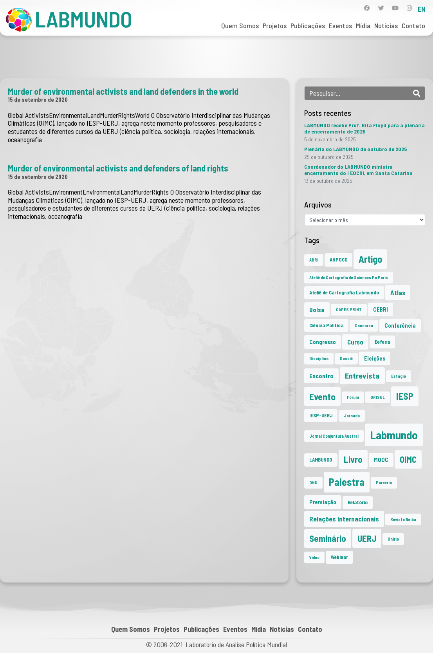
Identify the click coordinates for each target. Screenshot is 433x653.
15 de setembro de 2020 (38, 99)
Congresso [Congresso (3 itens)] (322, 342)
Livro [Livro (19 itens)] (353, 459)
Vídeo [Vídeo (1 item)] (314, 557)
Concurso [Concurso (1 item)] (364, 325)
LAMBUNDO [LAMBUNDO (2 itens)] (320, 459)
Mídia (363, 25)
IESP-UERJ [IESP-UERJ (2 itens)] (320, 415)
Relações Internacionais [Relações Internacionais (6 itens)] (344, 518)
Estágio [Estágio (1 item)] (398, 376)
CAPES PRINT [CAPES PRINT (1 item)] (349, 309)
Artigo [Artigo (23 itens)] (370, 259)
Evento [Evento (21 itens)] (322, 396)
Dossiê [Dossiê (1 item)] (346, 358)
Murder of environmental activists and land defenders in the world (123, 91)
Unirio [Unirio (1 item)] (393, 538)
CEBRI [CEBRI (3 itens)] (380, 309)
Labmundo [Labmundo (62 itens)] (394, 435)
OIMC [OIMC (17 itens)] (408, 459)
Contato (413, 25)
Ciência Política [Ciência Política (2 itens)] (326, 325)
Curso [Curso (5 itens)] (355, 342)
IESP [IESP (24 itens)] (404, 396)
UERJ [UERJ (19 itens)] (366, 538)
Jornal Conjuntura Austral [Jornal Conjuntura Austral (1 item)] (334, 435)
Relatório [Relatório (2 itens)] (358, 502)
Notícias (386, 25)
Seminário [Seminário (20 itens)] (327, 538)
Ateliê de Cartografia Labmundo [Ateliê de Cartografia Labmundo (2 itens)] (344, 292)
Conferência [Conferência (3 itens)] (400, 325)
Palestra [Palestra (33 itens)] (346, 482)
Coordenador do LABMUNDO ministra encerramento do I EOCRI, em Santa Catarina (358, 169)
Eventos (340, 25)
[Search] (416, 93)
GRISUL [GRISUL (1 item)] (377, 397)
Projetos (275, 25)
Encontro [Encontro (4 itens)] (321, 375)
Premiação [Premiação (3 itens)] (322, 502)
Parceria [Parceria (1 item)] (384, 482)
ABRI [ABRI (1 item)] (313, 259)
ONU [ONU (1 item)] (313, 482)
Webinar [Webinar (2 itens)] (339, 557)
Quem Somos (240, 25)
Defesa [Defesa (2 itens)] (382, 342)
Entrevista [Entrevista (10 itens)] (362, 375)
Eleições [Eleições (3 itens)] (374, 358)
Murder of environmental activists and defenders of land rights (118, 168)
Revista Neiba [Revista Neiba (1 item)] (403, 519)
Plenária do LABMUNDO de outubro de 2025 (355, 149)
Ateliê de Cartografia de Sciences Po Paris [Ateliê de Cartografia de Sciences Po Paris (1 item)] (348, 277)
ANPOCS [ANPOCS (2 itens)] (338, 259)
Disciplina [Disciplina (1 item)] (318, 358)
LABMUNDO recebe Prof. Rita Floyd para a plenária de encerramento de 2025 (364, 128)
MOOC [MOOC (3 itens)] (381, 459)
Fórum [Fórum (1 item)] (353, 397)
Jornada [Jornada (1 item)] (352, 415)
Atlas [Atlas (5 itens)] (397, 292)
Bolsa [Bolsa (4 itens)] (317, 309)
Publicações (307, 25)
